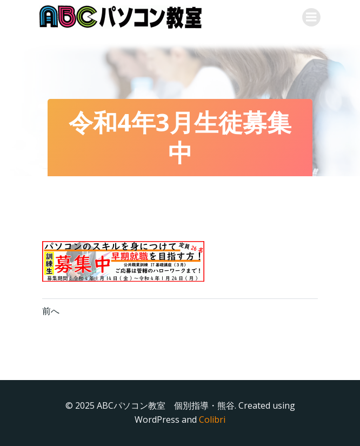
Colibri (212, 419)
